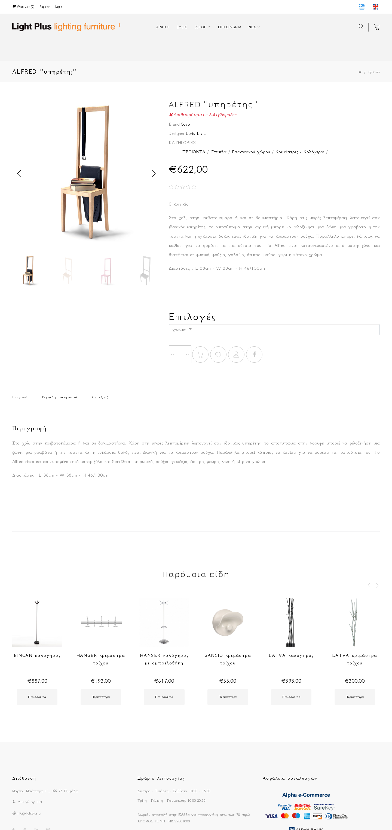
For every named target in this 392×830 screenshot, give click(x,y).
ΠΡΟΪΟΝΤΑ (193, 151)
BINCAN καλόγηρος (37, 655)
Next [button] (154, 174)
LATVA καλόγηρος (291, 655)
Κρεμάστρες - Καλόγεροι (299, 151)
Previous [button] (19, 174)
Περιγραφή (19, 397)
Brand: (175, 124)
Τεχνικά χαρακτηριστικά (59, 397)
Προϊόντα (374, 72)
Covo (185, 124)
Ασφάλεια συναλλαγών (290, 778)
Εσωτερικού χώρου (251, 151)
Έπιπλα (218, 151)
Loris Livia (196, 133)
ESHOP (200, 27)
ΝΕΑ (252, 27)
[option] (86, 173)
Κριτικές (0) (99, 397)
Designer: (177, 133)
